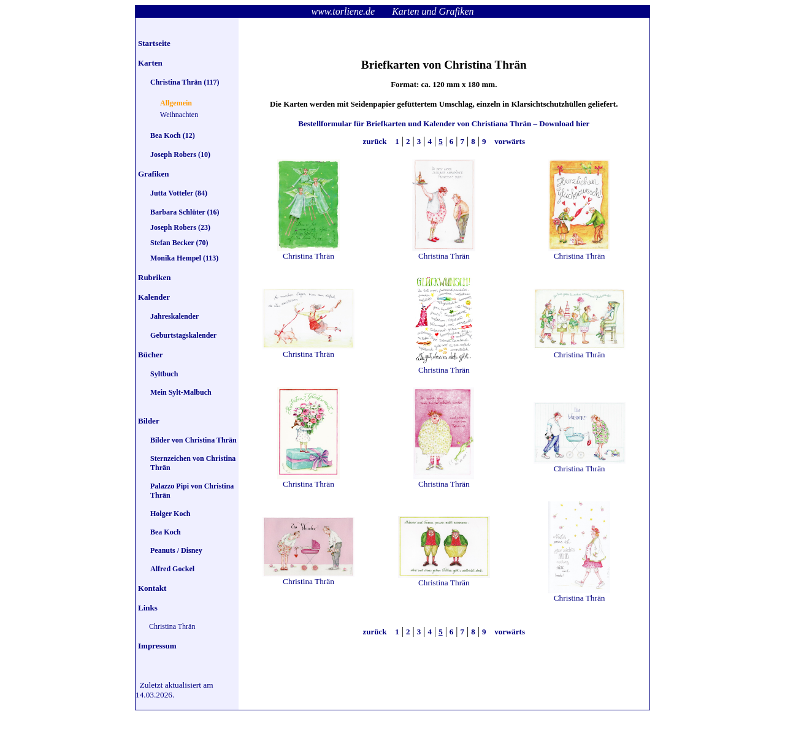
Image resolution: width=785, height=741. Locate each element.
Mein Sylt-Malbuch (181, 392)
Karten (150, 62)
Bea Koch (165, 532)
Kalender (154, 297)
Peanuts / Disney (176, 550)
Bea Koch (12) (172, 135)
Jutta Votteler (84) (178, 193)
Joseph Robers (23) (180, 227)
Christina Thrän (172, 626)
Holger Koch (170, 513)
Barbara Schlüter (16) (184, 212)
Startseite (154, 43)
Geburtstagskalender (183, 335)
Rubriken (154, 277)
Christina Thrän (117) (184, 82)
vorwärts (508, 141)
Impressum (157, 645)
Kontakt (152, 588)
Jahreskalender (174, 316)
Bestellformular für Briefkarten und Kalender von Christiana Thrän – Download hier (443, 123)
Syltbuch (164, 374)
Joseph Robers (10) (180, 154)
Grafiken (153, 173)
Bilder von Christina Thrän (193, 440)
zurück (376, 141)
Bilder (148, 420)
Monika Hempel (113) (184, 258)
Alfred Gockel (172, 568)
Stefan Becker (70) (179, 242)
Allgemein (176, 103)
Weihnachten (179, 114)
